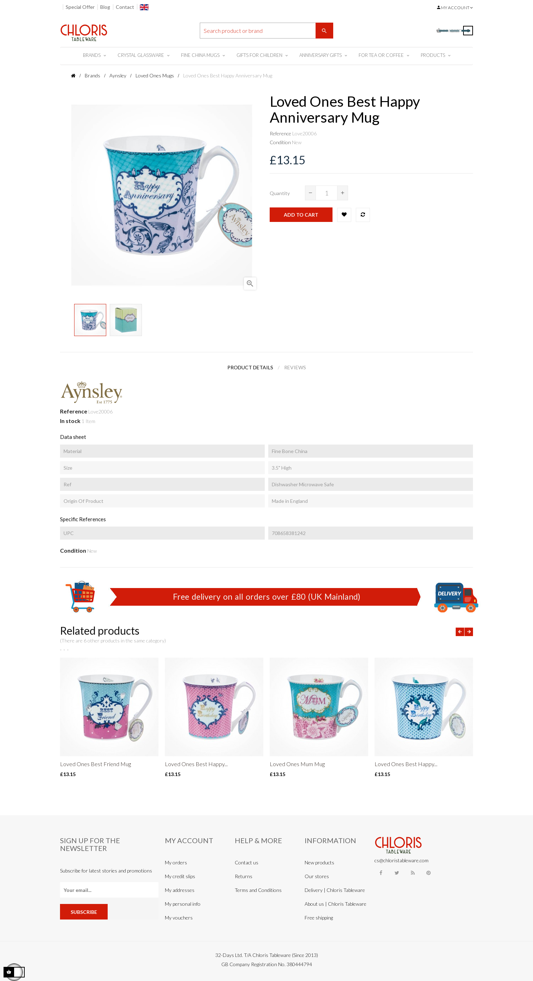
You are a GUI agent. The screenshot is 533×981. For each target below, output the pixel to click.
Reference (280, 133)
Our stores (317, 876)
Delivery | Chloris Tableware (335, 890)
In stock (70, 420)
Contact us (246, 862)
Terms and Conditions (258, 890)
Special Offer (80, 7)
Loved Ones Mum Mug (297, 763)
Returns (243, 876)
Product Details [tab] (250, 367)
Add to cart (301, 215)
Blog (105, 7)
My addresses (179, 890)
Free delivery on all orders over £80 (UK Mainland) (266, 596)
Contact (125, 7)
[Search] (266, 31)
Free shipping (319, 918)
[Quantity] (326, 193)
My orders (176, 862)
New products (319, 862)
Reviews (295, 367)
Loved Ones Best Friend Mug (95, 763)
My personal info (182, 904)
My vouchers (179, 918)
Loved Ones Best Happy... (196, 763)
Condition (280, 142)
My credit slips (180, 876)
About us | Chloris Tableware (335, 904)
